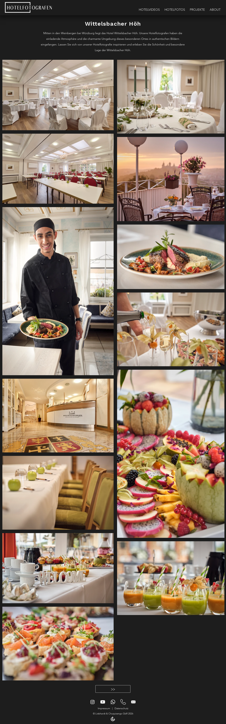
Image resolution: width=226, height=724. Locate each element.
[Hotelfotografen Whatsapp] (113, 702)
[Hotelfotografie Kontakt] (123, 702)
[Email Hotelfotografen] (133, 702)
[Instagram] (92, 702)
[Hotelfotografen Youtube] (102, 702)
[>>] (112, 689)
